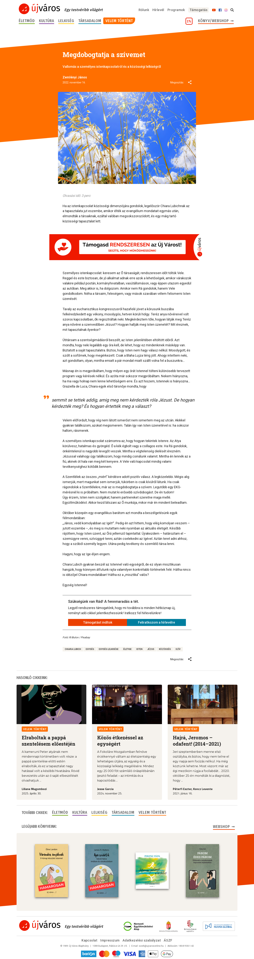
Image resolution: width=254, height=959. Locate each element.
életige (127, 649)
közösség (165, 649)
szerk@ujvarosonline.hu (151, 946)
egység (90, 649)
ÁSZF (168, 940)
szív (178, 649)
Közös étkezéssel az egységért (120, 740)
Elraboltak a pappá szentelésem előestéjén (48, 740)
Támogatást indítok (97, 622)
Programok (176, 10)
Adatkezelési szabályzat (142, 940)
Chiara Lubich (73, 649)
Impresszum (110, 940)
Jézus (150, 649)
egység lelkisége (109, 649)
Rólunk (144, 10)
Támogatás (198, 10)
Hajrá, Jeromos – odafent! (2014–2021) (197, 740)
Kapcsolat (89, 940)
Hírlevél (158, 10)
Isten (139, 649)
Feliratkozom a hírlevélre (156, 622)
